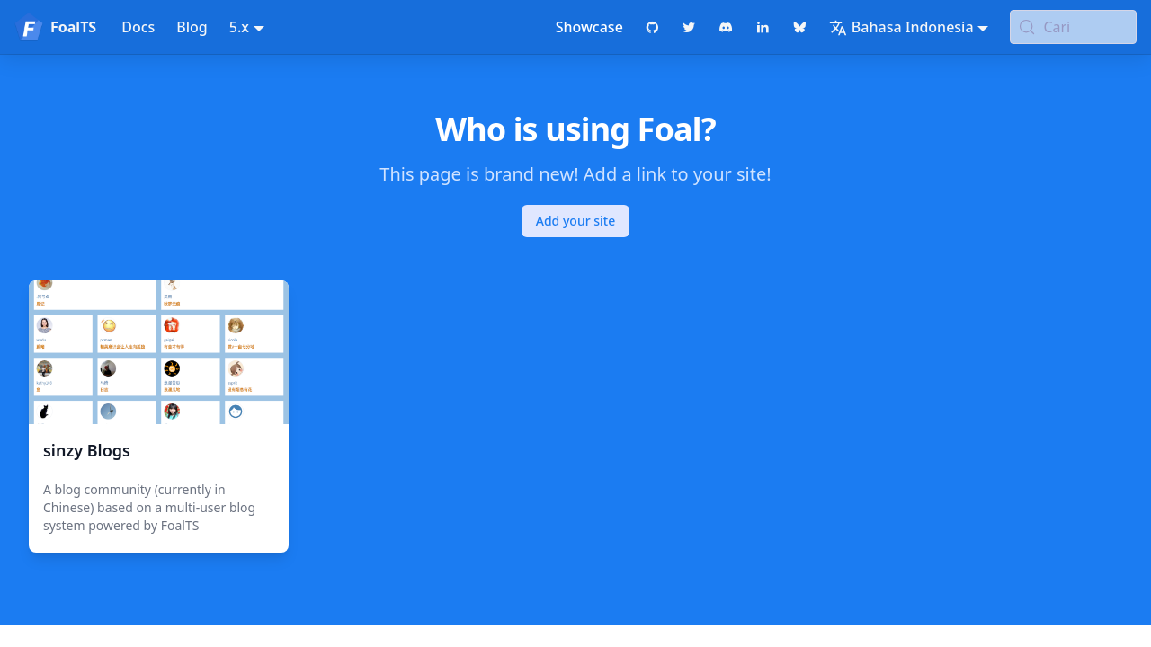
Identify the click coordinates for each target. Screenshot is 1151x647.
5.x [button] (239, 27)
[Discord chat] (726, 27)
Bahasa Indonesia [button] (901, 27)
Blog (191, 27)
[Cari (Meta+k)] (1073, 27)
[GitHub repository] (652, 27)
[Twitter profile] (689, 27)
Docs (138, 27)
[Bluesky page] (799, 27)
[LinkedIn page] (763, 27)
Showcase (589, 27)
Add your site (575, 220)
